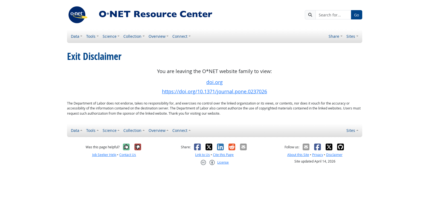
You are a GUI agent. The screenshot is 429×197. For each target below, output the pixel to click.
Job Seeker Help (104, 154)
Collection (132, 36)
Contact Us (127, 154)
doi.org (214, 82)
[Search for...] (333, 14)
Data (75, 36)
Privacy (317, 154)
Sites (350, 36)
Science (110, 36)
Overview (157, 36)
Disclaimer (334, 154)
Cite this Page (223, 154)
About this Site (298, 154)
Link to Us (202, 154)
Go (356, 15)
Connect (179, 36)
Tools (90, 36)
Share (334, 36)
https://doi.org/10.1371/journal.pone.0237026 (214, 91)
